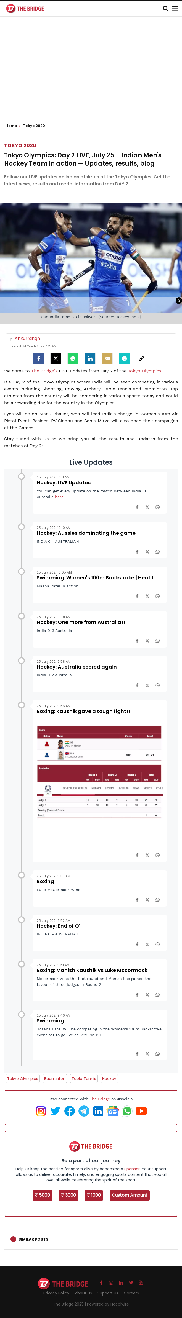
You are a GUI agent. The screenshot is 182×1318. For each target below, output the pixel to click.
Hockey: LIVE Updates (64, 482)
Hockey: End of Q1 (59, 925)
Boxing (45, 881)
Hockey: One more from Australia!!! (82, 622)
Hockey (109, 1078)
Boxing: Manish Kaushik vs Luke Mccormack (92, 970)
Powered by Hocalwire (108, 1304)
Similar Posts (33, 1239)
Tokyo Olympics (144, 370)
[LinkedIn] (90, 358)
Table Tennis (84, 1078)
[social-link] (141, 358)
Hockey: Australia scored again (77, 666)
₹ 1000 (94, 1195)
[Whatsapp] (72, 358)
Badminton (54, 1078)
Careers (131, 1293)
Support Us (107, 1293)
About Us (83, 1293)
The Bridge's (44, 370)
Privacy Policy (56, 1293)
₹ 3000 (68, 1195)
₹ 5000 (42, 1195)
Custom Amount (129, 1195)
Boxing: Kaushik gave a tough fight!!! (84, 711)
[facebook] (38, 358)
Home (13, 125)
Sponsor (132, 1169)
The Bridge (100, 1099)
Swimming (50, 1020)
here (59, 497)
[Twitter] (55, 358)
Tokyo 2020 (20, 145)
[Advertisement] (93, 72)
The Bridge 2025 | (70, 1304)
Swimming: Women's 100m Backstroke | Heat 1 (95, 577)
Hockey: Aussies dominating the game (86, 532)
